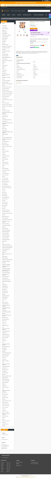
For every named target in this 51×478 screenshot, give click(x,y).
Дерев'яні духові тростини (6, 249)
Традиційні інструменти (5, 319)
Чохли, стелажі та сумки (5, 354)
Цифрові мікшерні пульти (6, 155)
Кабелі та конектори (5, 337)
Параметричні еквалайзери (6, 77)
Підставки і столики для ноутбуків (7, 259)
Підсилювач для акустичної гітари (7, 213)
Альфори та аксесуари (5, 223)
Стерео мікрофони (5, 184)
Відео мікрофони (4, 205)
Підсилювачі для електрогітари (6, 187)
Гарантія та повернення (38, 14)
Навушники (4, 62)
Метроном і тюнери (5, 116)
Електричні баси (4, 121)
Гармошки (3, 176)
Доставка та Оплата (27, 14)
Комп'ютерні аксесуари (5, 96)
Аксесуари (3, 322)
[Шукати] (49, 11)
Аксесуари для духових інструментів (5, 274)
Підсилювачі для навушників (6, 281)
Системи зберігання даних (6, 272)
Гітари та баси (4, 340)
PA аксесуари (4, 171)
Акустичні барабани (20, 18)
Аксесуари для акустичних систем (7, 99)
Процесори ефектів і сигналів (6, 352)
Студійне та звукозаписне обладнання (6, 306)
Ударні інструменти (5, 287)
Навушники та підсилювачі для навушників (6, 139)
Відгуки (8, 14)
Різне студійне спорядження (6, 225)
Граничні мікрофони (5, 228)
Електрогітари (4, 25)
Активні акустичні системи (6, 170)
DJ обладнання (4, 310)
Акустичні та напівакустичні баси (7, 137)
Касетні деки (4, 206)
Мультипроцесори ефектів (6, 47)
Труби (3, 63)
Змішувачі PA (4, 41)
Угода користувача (5, 457)
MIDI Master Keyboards (5, 90)
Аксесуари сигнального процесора (7, 93)
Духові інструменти (5, 317)
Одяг (3, 135)
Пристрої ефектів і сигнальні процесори (6, 315)
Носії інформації (4, 250)
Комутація (3, 200)
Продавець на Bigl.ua (26, 476)
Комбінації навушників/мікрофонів (7, 247)
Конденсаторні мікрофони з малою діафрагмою (7, 113)
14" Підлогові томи (33, 18)
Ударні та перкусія (5, 302)
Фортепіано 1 (4, 422)
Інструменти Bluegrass (5, 173)
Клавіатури (3, 30)
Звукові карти (4, 192)
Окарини (3, 189)
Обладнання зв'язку (5, 162)
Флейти (3, 160)
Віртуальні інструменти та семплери (6, 75)
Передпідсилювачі (5, 286)
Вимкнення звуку (4, 256)
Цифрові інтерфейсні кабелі (6, 57)
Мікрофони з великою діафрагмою (7, 83)
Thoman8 (3, 417)
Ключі (3, 342)
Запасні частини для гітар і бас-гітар (7, 254)
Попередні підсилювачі (5, 88)
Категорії (3, 23)
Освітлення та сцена (5, 369)
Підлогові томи (27, 18)
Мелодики (3, 214)
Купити (34, 28)
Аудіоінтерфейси (4, 33)
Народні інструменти (5, 55)
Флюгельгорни (4, 128)
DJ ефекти (3, 152)
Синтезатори (4, 262)
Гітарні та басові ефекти (5, 236)
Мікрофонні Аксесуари (5, 216)
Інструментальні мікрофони (6, 80)
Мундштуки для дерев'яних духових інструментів (6, 270)
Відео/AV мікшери (4, 38)
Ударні (3, 101)
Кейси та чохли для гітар (6, 420)
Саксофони (4, 49)
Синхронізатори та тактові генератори (6, 221)
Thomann (3, 425)
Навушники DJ (4, 39)
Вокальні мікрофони (5, 28)
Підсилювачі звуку (5, 292)
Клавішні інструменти (5, 303)
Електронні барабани (5, 82)
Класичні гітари (4, 73)
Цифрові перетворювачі (5, 181)
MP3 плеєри (4, 109)
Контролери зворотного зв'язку (6, 119)
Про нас (13, 14)
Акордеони (3, 154)
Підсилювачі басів (5, 198)
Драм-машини (4, 289)
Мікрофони (3, 226)
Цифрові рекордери (5, 134)
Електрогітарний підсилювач (6, 186)
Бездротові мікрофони (5, 144)
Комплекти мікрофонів (5, 276)
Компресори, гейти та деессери (7, 46)
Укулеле (3, 165)
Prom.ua (30, 475)
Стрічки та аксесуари (5, 233)
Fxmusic (3, 419)
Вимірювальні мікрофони (6, 231)
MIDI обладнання (4, 195)
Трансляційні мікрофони (5, 197)
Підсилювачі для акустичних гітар (7, 219)
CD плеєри (3, 71)
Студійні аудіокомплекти (5, 295)
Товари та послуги (6, 18)
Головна (3, 14)
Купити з (34, 30)
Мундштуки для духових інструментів (5, 266)
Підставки (3, 52)
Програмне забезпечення (6, 331)
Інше (3, 300)
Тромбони (3, 149)
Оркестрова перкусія (5, 44)
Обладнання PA (4, 332)
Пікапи (3, 242)
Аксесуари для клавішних (6, 110)
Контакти (19, 14)
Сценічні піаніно (4, 130)
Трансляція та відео (5, 372)
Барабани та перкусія (12, 18)
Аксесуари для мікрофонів (6, 264)
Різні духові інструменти (5, 234)
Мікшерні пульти (4, 241)
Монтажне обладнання (5, 141)
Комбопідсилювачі (5, 297)
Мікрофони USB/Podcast (5, 211)
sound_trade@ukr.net (6, 445)
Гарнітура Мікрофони (5, 168)
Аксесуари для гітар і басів (6, 244)
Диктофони (3, 294)
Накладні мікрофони (5, 179)
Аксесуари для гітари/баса (6, 268)
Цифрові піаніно (4, 284)
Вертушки (3, 85)
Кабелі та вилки (4, 320)
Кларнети (3, 107)
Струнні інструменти (5, 36)
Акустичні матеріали (5, 178)
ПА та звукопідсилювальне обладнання (6, 308)
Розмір (17, 51)
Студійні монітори (4, 65)
